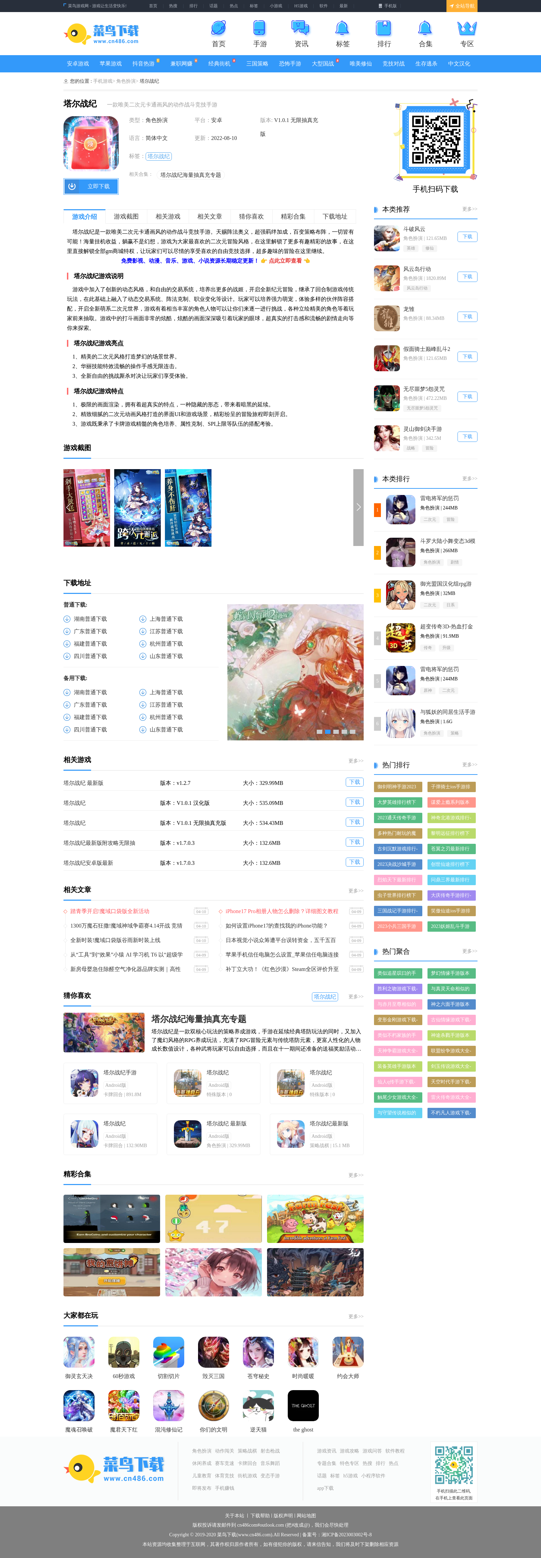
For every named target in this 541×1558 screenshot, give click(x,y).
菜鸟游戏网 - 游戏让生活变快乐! (97, 5)
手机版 (387, 5)
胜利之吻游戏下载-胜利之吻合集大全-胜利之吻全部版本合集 (397, 990)
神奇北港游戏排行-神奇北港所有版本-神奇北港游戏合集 (451, 819)
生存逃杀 (426, 64)
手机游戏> (104, 81)
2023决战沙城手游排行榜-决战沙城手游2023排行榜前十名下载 (397, 866)
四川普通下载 (90, 656)
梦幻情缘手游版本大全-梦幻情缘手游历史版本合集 (451, 975)
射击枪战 (270, 1451)
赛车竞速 (224, 1463)
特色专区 (349, 1463)
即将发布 (202, 1488)
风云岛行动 (417, 269)
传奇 (428, 647)
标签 (254, 5)
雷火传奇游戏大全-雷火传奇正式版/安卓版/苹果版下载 (451, 1099)
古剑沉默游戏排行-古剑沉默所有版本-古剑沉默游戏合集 (397, 850)
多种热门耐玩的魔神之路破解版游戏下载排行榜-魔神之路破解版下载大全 (397, 835)
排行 (193, 5)
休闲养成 (202, 1463)
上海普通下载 (166, 619)
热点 (234, 5)
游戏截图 (126, 216)
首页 (153, 5)
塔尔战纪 (159, 156)
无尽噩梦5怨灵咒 (424, 389)
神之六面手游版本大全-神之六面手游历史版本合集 (451, 1006)
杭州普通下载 (166, 644)
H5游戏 (301, 5)
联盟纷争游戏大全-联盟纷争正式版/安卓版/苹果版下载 (451, 1052)
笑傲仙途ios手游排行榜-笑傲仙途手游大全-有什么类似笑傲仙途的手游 (451, 912)
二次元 (430, 519)
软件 (323, 5)
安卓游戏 (78, 64)
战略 (411, 448)
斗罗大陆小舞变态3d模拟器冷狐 (447, 541)
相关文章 (209, 216)
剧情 (455, 562)
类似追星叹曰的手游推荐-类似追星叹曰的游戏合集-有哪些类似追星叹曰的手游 (397, 975)
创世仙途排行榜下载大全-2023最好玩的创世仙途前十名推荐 (451, 866)
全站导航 (462, 6)
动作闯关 (224, 1451)
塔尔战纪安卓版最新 (88, 863)
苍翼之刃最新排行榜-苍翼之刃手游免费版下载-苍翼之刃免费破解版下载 (451, 850)
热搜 (173, 5)
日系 (450, 605)
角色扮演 (432, 562)
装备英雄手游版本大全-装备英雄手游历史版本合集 (397, 1068)
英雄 (411, 248)
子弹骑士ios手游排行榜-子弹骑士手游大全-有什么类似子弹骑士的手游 (451, 788)
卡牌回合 (247, 1463)
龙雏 (408, 309)
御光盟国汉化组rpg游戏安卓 (446, 584)
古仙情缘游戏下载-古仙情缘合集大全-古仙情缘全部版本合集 (451, 1021)
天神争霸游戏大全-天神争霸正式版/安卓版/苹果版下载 (397, 1052)
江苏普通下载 (166, 631)
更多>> (356, 760)
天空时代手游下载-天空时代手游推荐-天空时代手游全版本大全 (451, 1083)
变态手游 (270, 1475)
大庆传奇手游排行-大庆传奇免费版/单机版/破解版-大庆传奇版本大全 (451, 897)
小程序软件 (373, 1475)
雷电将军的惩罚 (439, 498)
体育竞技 (224, 1475)
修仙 (429, 248)
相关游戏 (168, 216)
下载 (354, 782)
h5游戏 (350, 1475)
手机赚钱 (224, 1488)
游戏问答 (372, 1451)
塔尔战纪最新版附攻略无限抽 (99, 843)
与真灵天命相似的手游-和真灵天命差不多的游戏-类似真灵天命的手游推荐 (451, 990)
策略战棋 (247, 1451)
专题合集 (326, 1463)
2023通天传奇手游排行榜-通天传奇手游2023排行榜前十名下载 (397, 819)
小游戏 (276, 5)
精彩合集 (293, 216)
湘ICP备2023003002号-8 (347, 1535)
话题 (213, 5)
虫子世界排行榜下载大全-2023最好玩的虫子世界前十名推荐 (397, 897)
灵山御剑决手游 (422, 429)
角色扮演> (127, 81)
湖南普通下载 (90, 619)
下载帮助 (260, 1516)
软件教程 (395, 1451)
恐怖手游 (290, 64)
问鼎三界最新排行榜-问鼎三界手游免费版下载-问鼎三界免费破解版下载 (451, 881)
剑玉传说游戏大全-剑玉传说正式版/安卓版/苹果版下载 (451, 1068)
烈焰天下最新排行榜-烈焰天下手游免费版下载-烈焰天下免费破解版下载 (397, 881)
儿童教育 (202, 1475)
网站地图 (306, 1516)
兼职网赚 (184, 63)
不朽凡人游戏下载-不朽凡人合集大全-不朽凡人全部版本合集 (451, 1114)
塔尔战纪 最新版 (83, 783)
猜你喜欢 (251, 216)
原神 (428, 690)
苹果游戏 (111, 64)
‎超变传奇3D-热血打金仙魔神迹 (446, 627)
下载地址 (335, 216)
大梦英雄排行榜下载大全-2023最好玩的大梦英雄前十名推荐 (397, 804)
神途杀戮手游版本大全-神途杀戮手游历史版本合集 (451, 1037)
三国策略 (257, 64)
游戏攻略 (349, 1451)
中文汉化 (459, 64)
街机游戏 (247, 1475)
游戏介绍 (84, 216)
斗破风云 (414, 229)
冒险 (429, 448)
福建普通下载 (90, 644)
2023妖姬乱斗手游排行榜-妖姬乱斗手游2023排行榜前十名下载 (451, 928)
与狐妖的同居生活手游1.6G (447, 712)
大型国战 (325, 63)
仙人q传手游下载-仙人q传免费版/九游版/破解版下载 (396, 1083)
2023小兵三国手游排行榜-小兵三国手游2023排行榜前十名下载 (397, 928)
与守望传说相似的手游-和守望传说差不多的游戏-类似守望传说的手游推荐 (397, 1114)
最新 (344, 5)
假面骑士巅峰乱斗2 (426, 349)
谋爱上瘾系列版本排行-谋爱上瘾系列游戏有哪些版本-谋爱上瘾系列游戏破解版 (451, 804)
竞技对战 (394, 64)
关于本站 (234, 1516)
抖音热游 (145, 63)
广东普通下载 (90, 631)
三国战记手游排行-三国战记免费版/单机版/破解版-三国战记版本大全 (397, 912)
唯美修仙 (361, 64)
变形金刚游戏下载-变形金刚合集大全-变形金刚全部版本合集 (397, 1021)
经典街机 (221, 63)
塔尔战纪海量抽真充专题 (190, 175)
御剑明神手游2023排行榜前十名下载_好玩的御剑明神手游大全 (398, 788)
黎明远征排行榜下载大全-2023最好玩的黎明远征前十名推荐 (451, 835)
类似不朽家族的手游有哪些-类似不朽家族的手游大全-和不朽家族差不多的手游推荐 (397, 1037)
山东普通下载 (166, 656)
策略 (455, 733)
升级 (446, 647)
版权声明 (283, 1516)
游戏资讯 (326, 1451)
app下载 (325, 1488)
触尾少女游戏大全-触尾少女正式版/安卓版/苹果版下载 (397, 1099)
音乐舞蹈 (270, 1463)
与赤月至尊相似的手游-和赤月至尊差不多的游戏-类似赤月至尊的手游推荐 (397, 1006)
